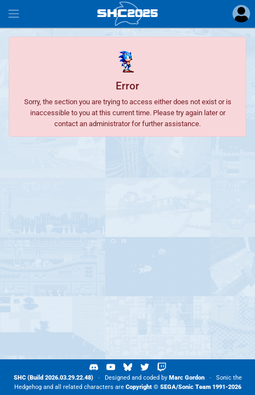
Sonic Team (194, 387)
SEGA (168, 387)
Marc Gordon (187, 377)
